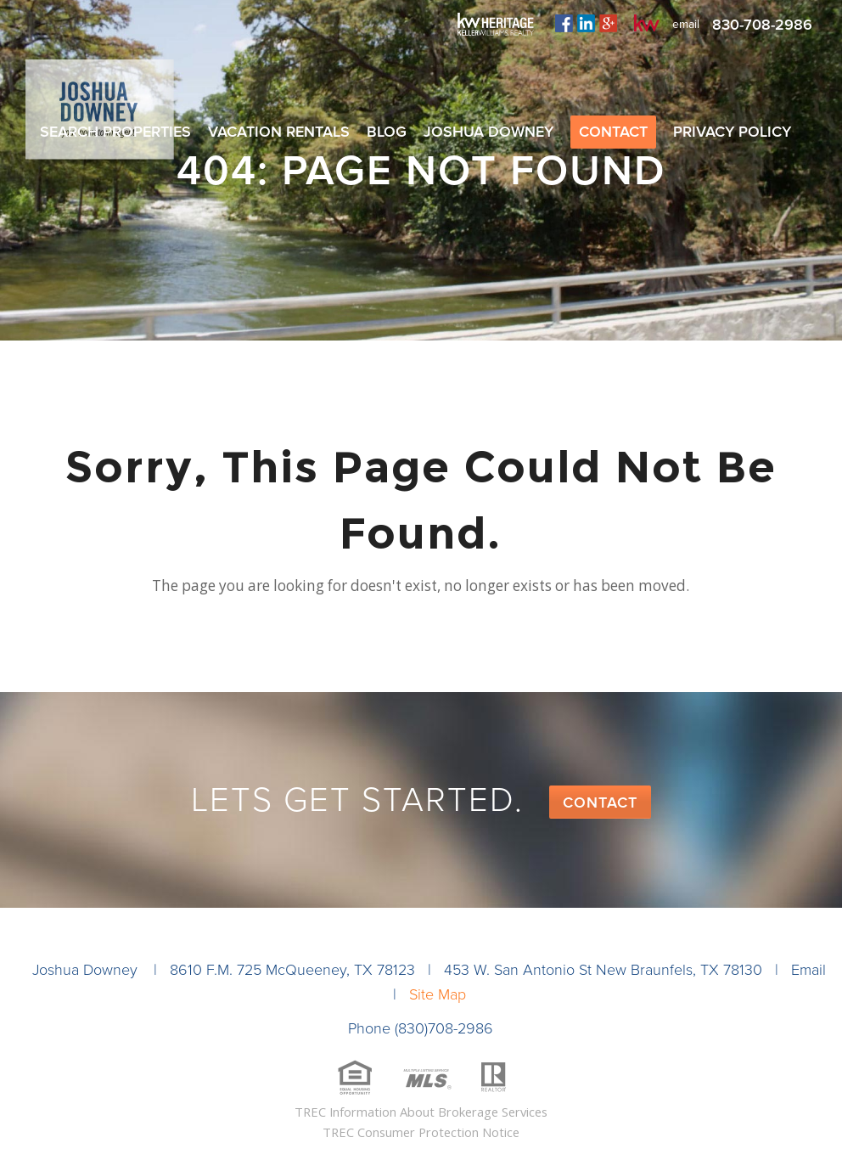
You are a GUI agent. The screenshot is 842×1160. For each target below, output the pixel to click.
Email (808, 969)
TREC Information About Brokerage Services (421, 1111)
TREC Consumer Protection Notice (421, 1131)
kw (647, 23)
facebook (564, 23)
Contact (600, 802)
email (685, 24)
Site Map (437, 994)
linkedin (586, 23)
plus (608, 23)
